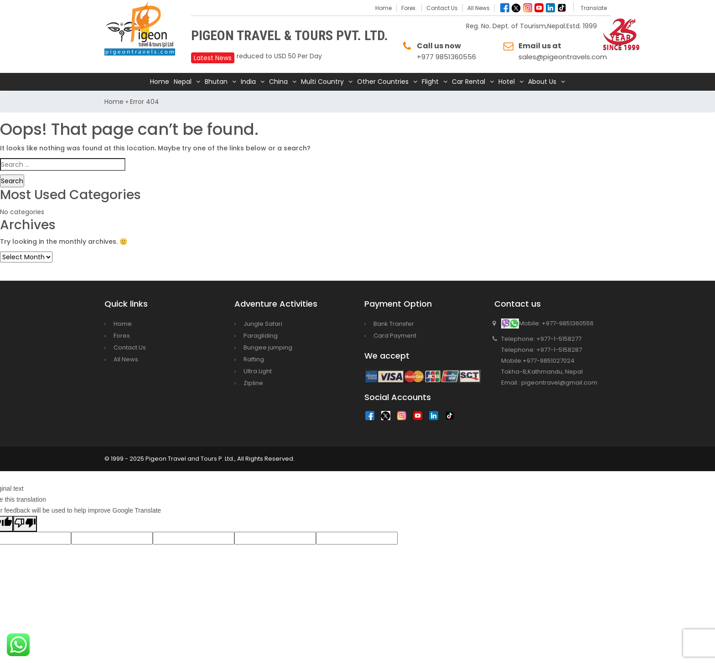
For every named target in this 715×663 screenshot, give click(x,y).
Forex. (409, 8)
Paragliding (261, 335)
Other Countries (383, 81)
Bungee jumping (268, 347)
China (278, 81)
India (248, 81)
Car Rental (468, 81)
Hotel (506, 81)
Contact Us (442, 8)
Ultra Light (258, 371)
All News (478, 8)
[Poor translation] (25, 524)
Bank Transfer (393, 323)
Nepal (183, 81)
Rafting (254, 359)
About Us (542, 81)
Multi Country (322, 81)
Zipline (253, 383)
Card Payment (394, 335)
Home (383, 8)
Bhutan (216, 81)
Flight (430, 81)
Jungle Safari (263, 323)
